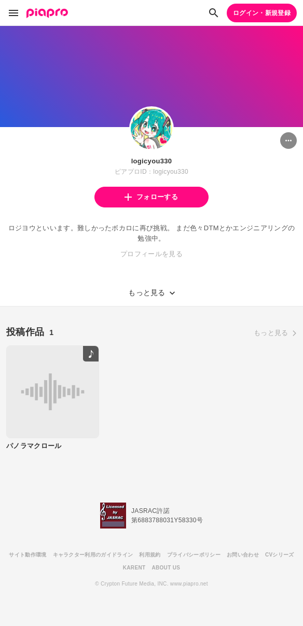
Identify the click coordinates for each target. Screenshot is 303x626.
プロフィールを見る (151, 254)
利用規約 (149, 555)
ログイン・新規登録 (262, 13)
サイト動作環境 (27, 555)
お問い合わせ (243, 555)
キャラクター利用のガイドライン (93, 555)
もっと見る (271, 333)
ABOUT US (166, 568)
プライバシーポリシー (194, 555)
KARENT (134, 568)
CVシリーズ (279, 555)
